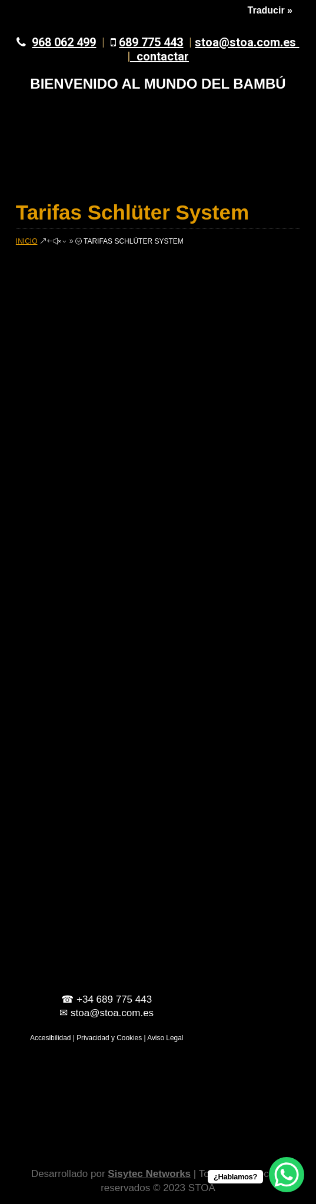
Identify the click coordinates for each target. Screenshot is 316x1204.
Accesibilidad (50, 1038)
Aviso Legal (165, 1038)
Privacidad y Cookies (109, 1038)
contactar (163, 56)
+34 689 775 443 (114, 999)
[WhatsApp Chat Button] (286, 1174)
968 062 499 (64, 42)
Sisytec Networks (149, 1173)
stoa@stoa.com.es (213, 49)
